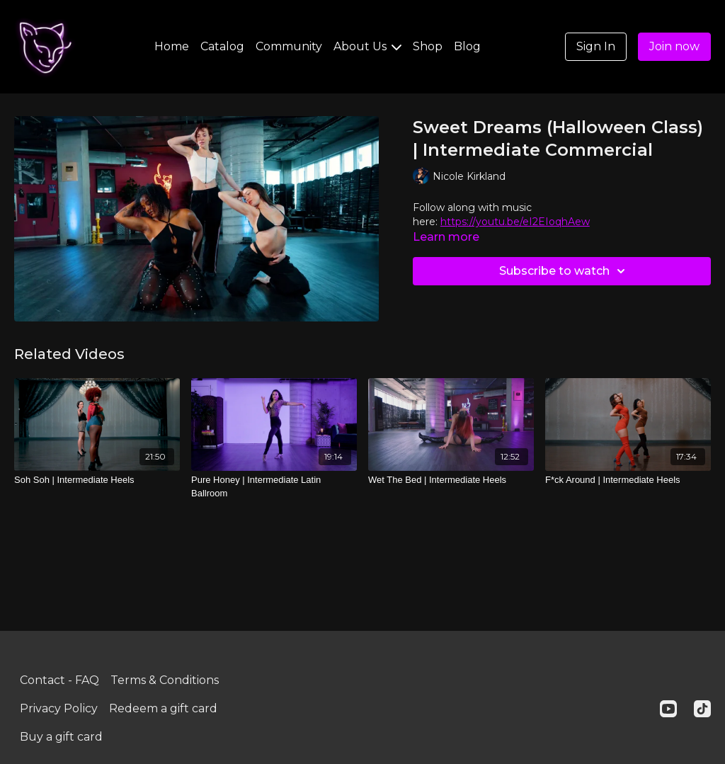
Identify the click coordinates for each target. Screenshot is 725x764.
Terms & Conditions (164, 680)
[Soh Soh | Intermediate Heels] (97, 480)
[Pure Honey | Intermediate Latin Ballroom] (274, 487)
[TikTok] (702, 708)
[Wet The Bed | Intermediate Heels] (451, 480)
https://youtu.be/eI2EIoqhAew (515, 221)
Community (289, 46)
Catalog (222, 46)
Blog (467, 46)
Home (171, 46)
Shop (428, 46)
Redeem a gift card (163, 708)
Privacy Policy (59, 708)
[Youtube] (668, 708)
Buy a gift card (61, 736)
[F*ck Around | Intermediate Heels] (628, 480)
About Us (367, 46)
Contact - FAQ (59, 680)
